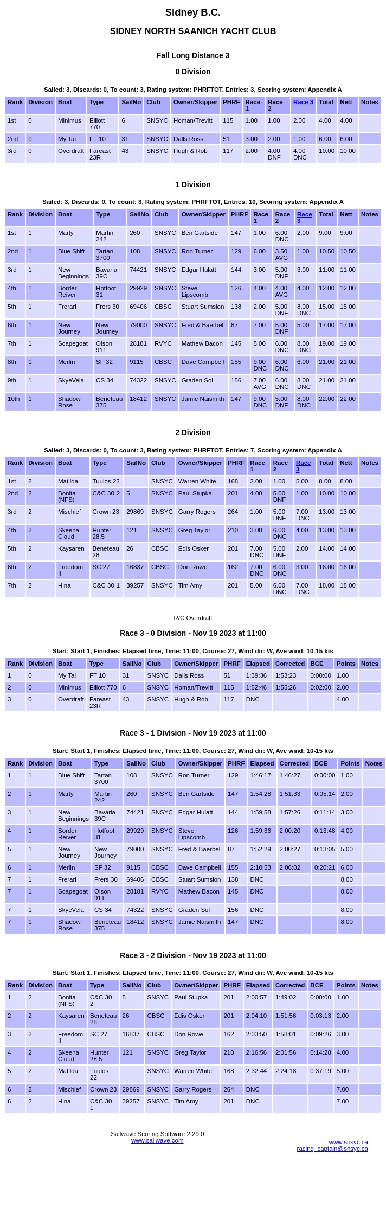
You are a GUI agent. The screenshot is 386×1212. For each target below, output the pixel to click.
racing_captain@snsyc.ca (332, 1148)
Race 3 (303, 102)
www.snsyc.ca (348, 1142)
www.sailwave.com (157, 1140)
